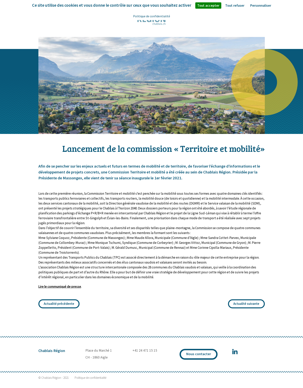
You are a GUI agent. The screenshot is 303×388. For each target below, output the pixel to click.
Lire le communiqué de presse (59, 286)
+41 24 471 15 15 (145, 350)
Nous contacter (198, 354)
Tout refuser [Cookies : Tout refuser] (234, 5)
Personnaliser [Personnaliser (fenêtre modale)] (260, 5)
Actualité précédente (59, 303)
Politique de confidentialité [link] (151, 16)
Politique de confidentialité (90, 377)
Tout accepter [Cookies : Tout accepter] (208, 5)
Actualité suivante (246, 303)
